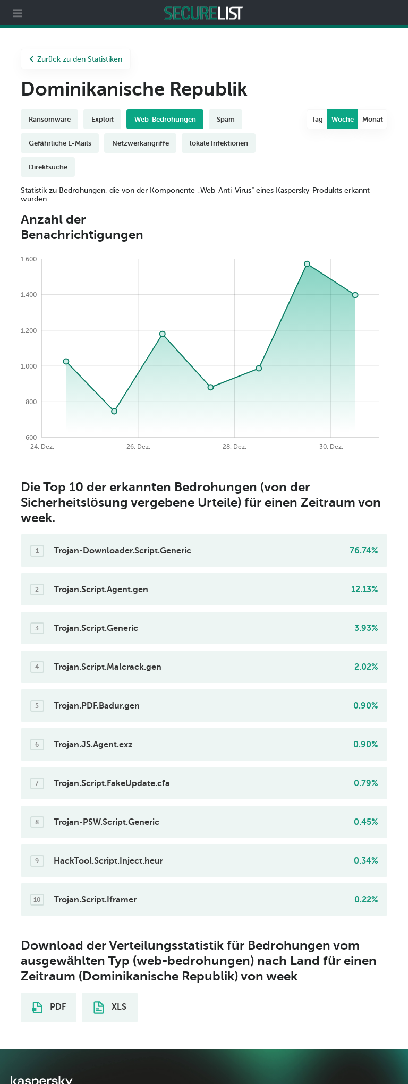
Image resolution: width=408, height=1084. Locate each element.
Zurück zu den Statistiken (75, 59)
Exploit (102, 119)
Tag (317, 119)
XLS (110, 1007)
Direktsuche (48, 167)
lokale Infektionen (219, 143)
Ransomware (50, 119)
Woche (343, 119)
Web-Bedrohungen (165, 119)
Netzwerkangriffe (140, 143)
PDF (49, 1007)
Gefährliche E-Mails (60, 143)
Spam (226, 119)
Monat (372, 119)
